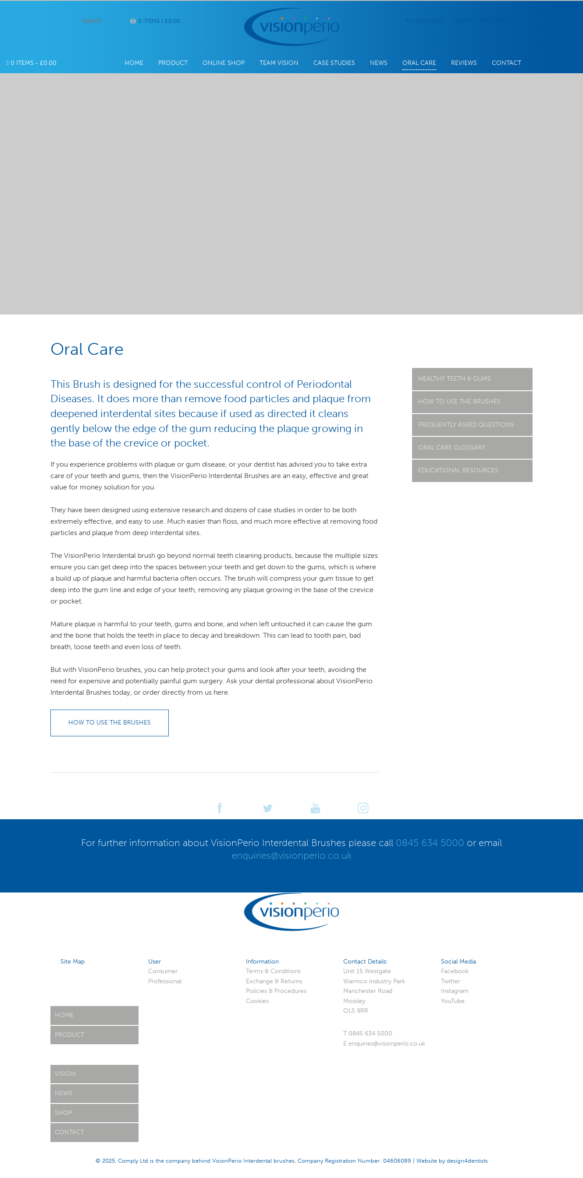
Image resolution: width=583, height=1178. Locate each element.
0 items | (159, 21)
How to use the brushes (109, 722)
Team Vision (279, 63)
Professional (164, 981)
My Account (424, 21)
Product (173, 63)
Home (133, 63)
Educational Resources (458, 470)
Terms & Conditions (273, 971)
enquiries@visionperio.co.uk (291, 855)
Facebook (455, 971)
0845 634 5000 (430, 843)
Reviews (464, 63)
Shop (63, 1113)
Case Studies (334, 63)
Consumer (163, 971)
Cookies (257, 1001)
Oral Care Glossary (451, 447)
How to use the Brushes (459, 401)
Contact (506, 63)
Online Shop (224, 63)
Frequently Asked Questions (466, 424)
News (378, 63)
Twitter (450, 981)
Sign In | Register (479, 21)
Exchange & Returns (274, 981)
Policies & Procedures (276, 991)
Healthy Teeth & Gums (454, 378)
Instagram (455, 991)
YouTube (453, 1001)
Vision (65, 1074)
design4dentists (467, 1160)
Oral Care (419, 63)
